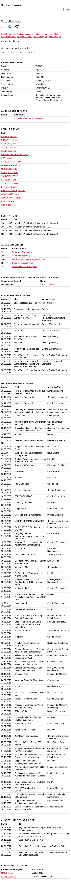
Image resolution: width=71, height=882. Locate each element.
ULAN (3, 27)
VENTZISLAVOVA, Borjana (13, 190)
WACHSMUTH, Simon (11, 198)
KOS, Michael (7, 158)
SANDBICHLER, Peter (11, 176)
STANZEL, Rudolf (9, 187)
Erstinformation (8, 34)
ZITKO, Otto (6, 205)
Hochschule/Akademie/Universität (29, 118)
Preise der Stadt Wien (22, 252)
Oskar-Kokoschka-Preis (22, 263)
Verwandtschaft (25, 36)
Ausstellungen (40, 36)
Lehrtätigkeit (55, 34)
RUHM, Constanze (9, 172)
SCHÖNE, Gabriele (10, 183)
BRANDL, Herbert (9, 136)
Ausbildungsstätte (25, 34)
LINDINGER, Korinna (10, 165)
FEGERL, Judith (8, 151)
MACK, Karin (7, 873)
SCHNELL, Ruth (8, 180)
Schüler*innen (41, 34)
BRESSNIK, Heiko (9, 140)
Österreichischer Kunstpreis (24, 266)
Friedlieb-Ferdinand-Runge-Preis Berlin (29, 259)
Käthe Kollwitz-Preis (21, 256)
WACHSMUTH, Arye (10, 194)
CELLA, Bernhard (9, 147)
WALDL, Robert (8, 201)
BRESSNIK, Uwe (9, 144)
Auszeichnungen (8, 36)
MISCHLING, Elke (9, 169)
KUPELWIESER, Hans (11, 162)
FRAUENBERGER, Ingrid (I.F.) (15, 154)
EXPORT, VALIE (47, 285)
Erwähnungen (55, 36)
